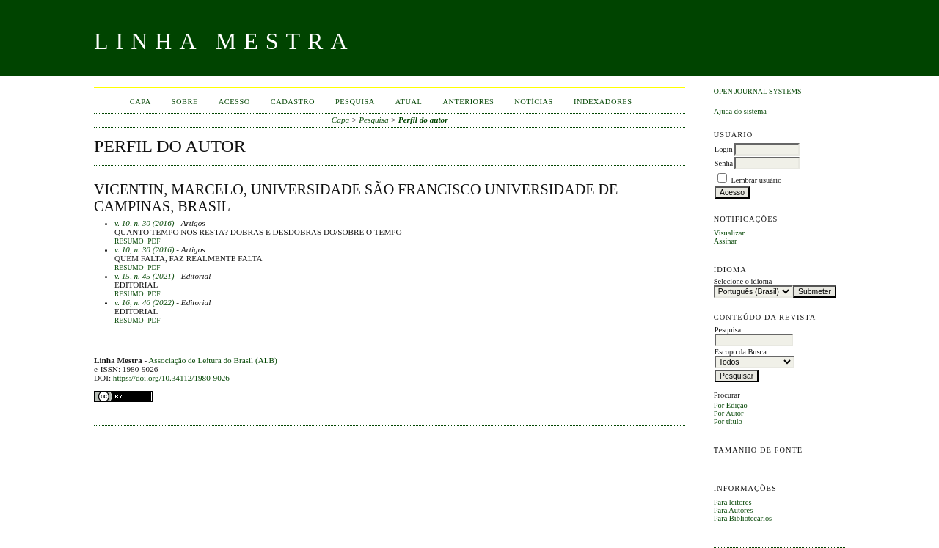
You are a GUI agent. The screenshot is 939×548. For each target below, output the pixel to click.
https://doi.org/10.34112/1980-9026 (171, 377)
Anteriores (468, 102)
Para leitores (733, 502)
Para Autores (733, 510)
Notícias (533, 102)
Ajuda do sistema (740, 111)
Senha (724, 163)
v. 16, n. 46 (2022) (144, 302)
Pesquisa (355, 102)
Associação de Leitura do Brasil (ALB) (212, 360)
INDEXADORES (603, 102)
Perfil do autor (423, 119)
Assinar (725, 241)
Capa (140, 102)
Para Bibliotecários (743, 518)
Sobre (185, 102)
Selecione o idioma (743, 281)
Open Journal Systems (758, 91)
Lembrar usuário (756, 180)
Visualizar (729, 233)
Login (724, 149)
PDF (153, 241)
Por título (728, 421)
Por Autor (729, 413)
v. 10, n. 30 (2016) (144, 223)
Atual (409, 102)
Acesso (234, 102)
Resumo (129, 241)
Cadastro (293, 102)
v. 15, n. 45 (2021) (144, 275)
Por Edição (731, 405)
